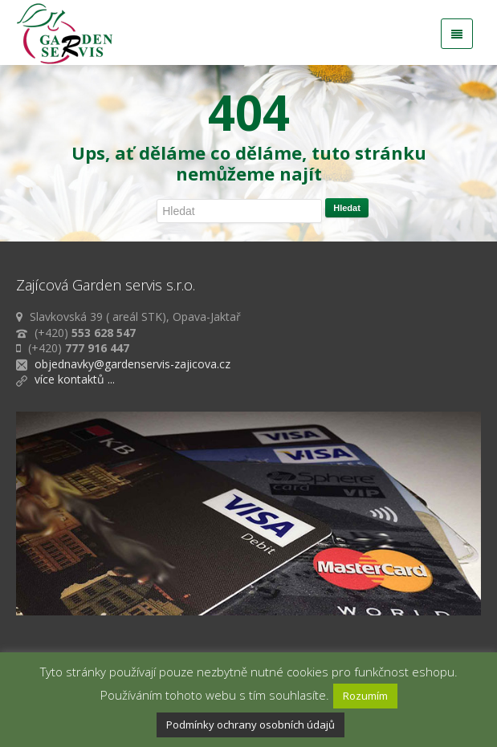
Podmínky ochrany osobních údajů (250, 724)
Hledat (347, 208)
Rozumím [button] (365, 695)
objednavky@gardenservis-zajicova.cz (132, 363)
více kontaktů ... (75, 379)
